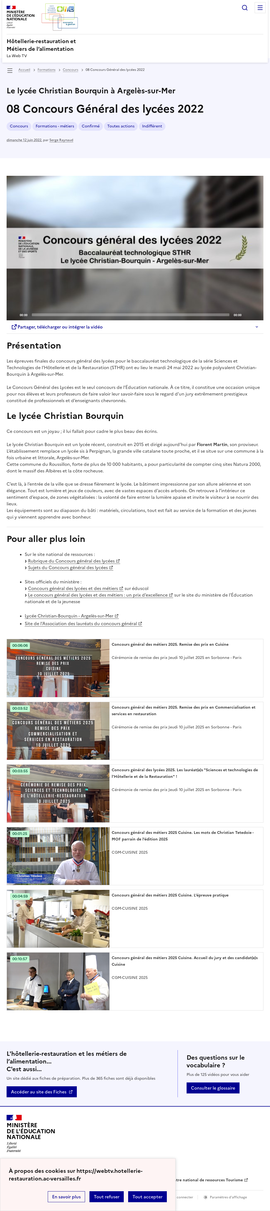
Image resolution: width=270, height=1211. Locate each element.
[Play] (135, 248)
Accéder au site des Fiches (38, 1091)
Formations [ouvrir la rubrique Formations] (46, 69)
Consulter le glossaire (213, 1088)
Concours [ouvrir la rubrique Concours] (70, 69)
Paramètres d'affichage (228, 1197)
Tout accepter (147, 1196)
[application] (135, 248)
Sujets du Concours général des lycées (68, 567)
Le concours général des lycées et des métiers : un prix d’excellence (98, 595)
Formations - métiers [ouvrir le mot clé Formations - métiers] (55, 126)
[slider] (130, 314)
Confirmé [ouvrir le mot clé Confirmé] (91, 126)
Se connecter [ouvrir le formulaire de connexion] (182, 1197)
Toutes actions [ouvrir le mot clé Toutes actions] (120, 126)
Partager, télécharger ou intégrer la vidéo (57, 327)
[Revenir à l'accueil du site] (31, 1133)
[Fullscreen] (256, 314)
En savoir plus (66, 1196)
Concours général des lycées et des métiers (73, 588)
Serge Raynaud (61, 140)
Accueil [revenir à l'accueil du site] (24, 69)
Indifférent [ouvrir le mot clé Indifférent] (152, 126)
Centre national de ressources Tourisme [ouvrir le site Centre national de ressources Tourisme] (206, 1180)
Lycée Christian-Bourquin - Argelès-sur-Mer (69, 616)
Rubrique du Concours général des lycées (71, 561)
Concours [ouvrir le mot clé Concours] (19, 126)
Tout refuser (106, 1196)
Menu (260, 7)
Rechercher (244, 7)
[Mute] (247, 314)
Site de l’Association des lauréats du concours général (81, 623)
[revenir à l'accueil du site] (135, 45)
